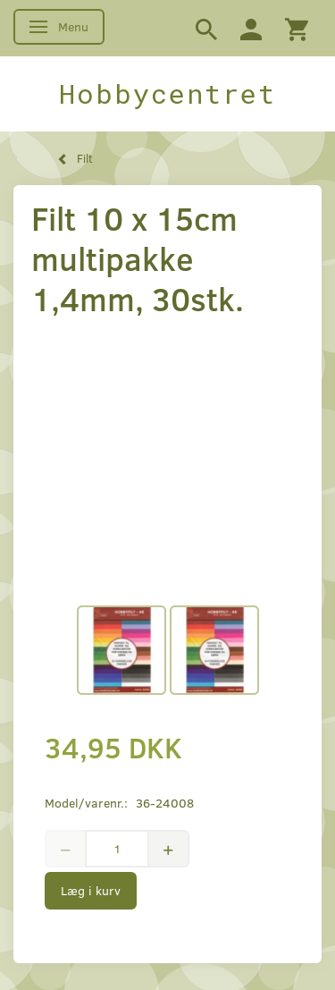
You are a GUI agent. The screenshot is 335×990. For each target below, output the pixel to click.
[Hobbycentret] (167, 93)
